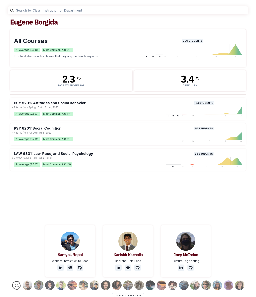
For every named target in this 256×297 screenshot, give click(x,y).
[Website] (70, 268)
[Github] (80, 268)
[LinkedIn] (60, 268)
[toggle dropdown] (12, 107)
